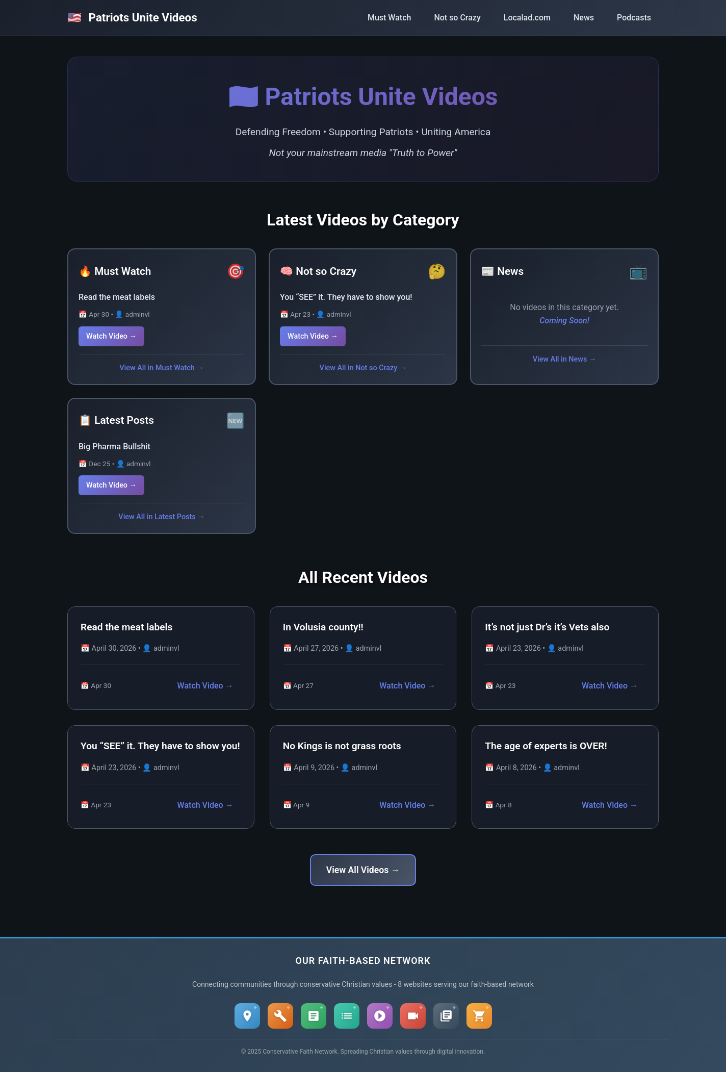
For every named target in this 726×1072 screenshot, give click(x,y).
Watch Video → (111, 336)
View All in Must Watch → (161, 368)
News (584, 17)
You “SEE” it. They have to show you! (346, 297)
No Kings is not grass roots (342, 746)
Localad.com (527, 17)
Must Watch (389, 17)
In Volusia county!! (323, 627)
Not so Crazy (457, 17)
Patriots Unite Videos (132, 17)
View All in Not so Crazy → (363, 368)
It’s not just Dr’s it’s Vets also (547, 627)
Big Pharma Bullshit (114, 446)
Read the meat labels (117, 297)
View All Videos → (363, 870)
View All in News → (565, 359)
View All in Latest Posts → (161, 517)
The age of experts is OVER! (546, 746)
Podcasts (634, 17)
